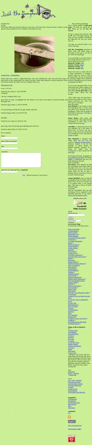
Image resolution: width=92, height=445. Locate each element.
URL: (2, 146)
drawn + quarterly (73, 373)
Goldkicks (71, 320)
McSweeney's (72, 404)
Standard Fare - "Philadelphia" (10, 75)
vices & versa (72, 353)
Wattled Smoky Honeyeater (76, 279)
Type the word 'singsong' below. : (14, 173)
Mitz (82, 68)
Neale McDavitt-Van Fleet (76, 157)
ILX (69, 413)
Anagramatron (72, 269)
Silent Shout (72, 251)
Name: (3, 136)
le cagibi (70, 387)
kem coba (71, 339)
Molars (70, 258)
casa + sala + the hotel (75, 380)
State (69, 406)
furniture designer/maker (82, 142)
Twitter (88, 111)
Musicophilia (72, 267)
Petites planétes (72, 246)
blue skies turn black (74, 382)
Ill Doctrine (71, 239)
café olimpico (72, 332)
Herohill (70, 250)
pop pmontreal (72, 390)
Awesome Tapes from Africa (76, 257)
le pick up (71, 336)
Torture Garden (72, 282)
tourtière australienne (74, 346)
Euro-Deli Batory (73, 334)
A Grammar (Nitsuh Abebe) (76, 238)
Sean (8, 105)
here (81, 113)
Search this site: (73, 213)
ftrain (69, 298)
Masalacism (71, 317)
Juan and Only (72, 287)
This (85, 121)
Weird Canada (72, 233)
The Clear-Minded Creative (76, 281)
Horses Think (72, 289)
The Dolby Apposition (75, 255)
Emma (82, 65)
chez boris (71, 348)
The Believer (72, 401)
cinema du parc (72, 389)
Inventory (71, 312)
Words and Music (73, 245)
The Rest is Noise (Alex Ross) (77, 318)
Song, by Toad (72, 306)
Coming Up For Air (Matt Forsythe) (79, 296)
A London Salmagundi (75, 241)
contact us (87, 87)
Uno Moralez (72, 294)
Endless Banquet (73, 236)
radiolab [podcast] (73, 274)
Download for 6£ (7, 85)
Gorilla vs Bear (72, 248)
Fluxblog (71, 272)
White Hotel (72, 291)
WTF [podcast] (72, 315)
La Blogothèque (73, 231)
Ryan (9, 113)
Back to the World (73, 229)
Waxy (70, 313)
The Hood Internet (73, 324)
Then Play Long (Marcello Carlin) (78, 293)
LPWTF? (71, 284)
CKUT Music (72, 275)
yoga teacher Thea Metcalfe (76, 392)
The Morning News (74, 403)
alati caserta (71, 351)
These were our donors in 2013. (77, 195)
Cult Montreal (72, 399)
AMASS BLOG (73, 310)
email (76, 135)
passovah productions (74, 385)
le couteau (71, 341)
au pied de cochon (73, 342)
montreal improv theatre (75, 384)
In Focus (70, 308)
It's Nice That (72, 303)
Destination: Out (73, 234)
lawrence (71, 337)
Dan (4, 25)
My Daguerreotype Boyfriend (77, 322)
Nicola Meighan (73, 270)
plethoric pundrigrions (75, 277)
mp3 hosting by (74, 429)
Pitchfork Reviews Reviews (76, 263)
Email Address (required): (9, 141)
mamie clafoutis (73, 344)
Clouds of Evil (72, 253)
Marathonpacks (72, 305)
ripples (70, 349)
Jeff (82, 66)
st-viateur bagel (72, 330)
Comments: (4, 152)
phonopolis (71, 372)
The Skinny (71, 408)
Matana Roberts (73, 262)
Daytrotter (71, 260)
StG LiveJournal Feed (74, 425)
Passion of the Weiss (74, 286)
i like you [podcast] (74, 265)
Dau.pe (70, 243)
